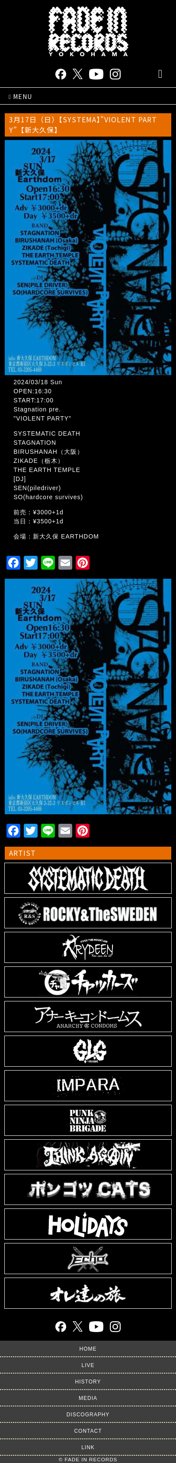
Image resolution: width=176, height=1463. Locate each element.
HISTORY (88, 1382)
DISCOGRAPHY (88, 1415)
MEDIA (88, 1398)
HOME (88, 1349)
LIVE (87, 1365)
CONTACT (88, 1431)
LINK (88, 1447)
